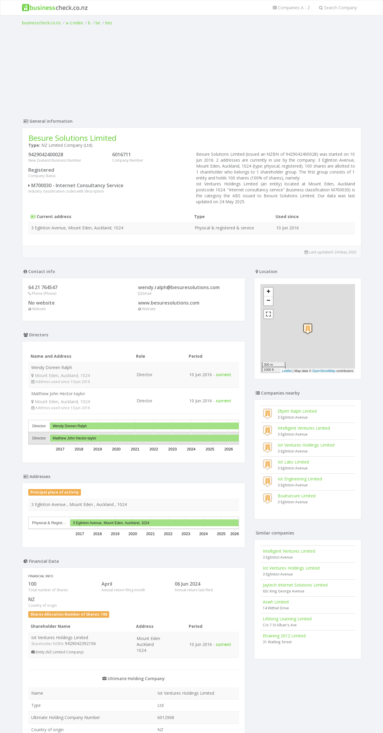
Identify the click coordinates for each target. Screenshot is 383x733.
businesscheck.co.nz (41, 23)
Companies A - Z (291, 7)
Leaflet (287, 371)
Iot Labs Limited (293, 462)
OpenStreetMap (323, 371)
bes (108, 23)
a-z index (74, 23)
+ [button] (268, 292)
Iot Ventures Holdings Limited (306, 445)
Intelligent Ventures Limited (304, 428)
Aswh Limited (276, 602)
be (98, 23)
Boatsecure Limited (296, 496)
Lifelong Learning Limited (287, 619)
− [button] (268, 301)
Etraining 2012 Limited (284, 636)
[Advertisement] (191, 70)
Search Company (338, 7)
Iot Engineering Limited (300, 479)
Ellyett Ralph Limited (297, 411)
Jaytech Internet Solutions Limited (295, 585)
